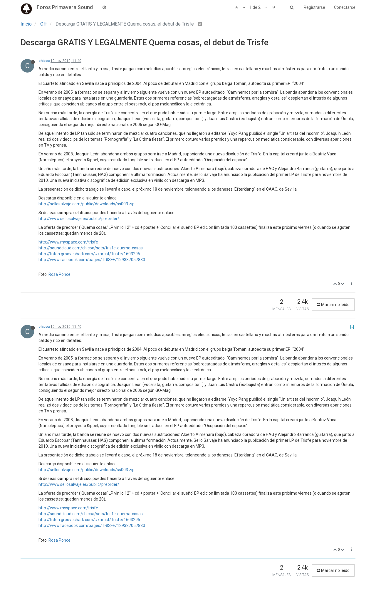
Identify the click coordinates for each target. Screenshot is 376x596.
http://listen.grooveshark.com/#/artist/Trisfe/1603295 (89, 253)
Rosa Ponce (59, 274)
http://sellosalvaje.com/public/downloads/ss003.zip (86, 204)
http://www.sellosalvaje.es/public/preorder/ (78, 218)
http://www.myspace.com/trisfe (68, 242)
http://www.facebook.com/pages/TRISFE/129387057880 (91, 259)
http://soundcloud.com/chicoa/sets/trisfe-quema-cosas (90, 248)
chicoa (44, 61)
